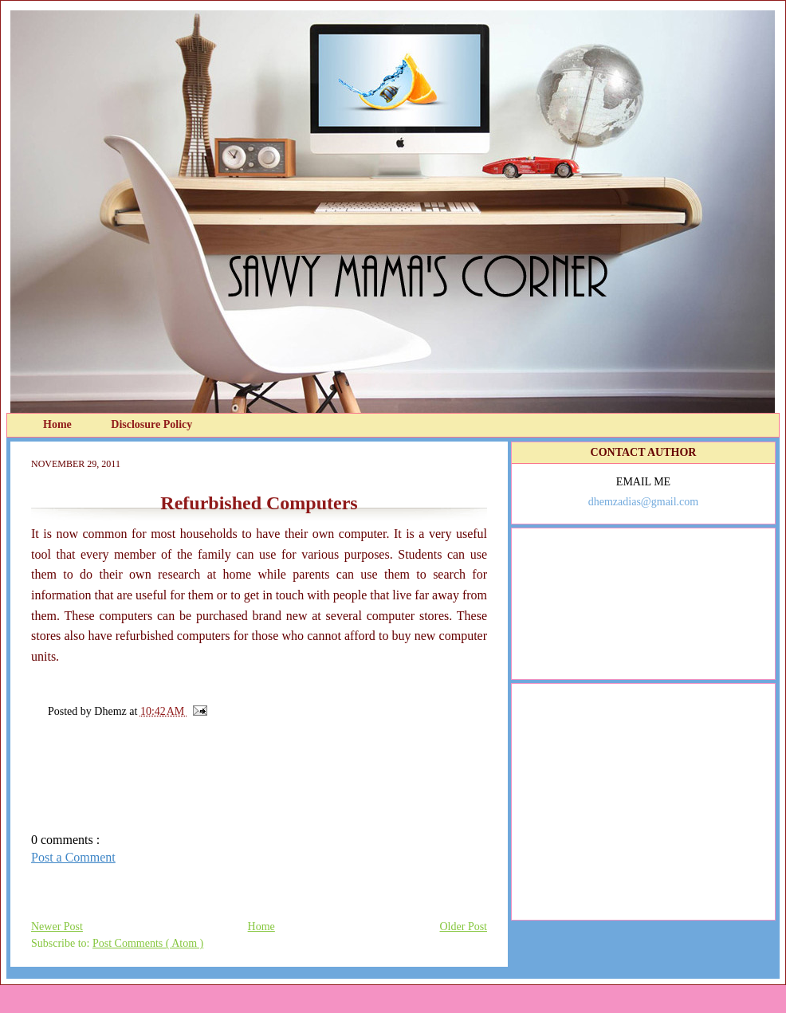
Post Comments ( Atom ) (147, 943)
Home (58, 424)
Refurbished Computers (258, 503)
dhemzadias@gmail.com (643, 502)
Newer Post (57, 927)
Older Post (464, 927)
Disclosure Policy (151, 424)
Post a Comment (73, 857)
